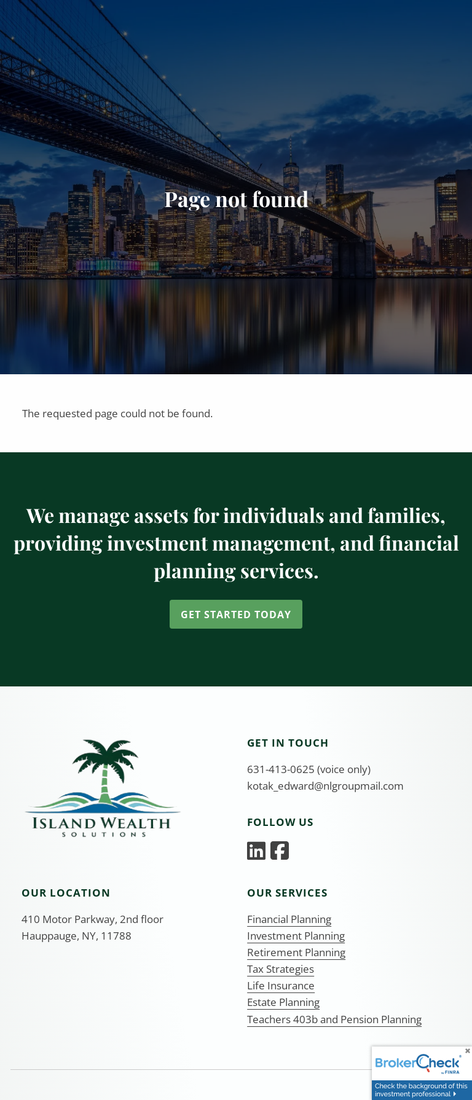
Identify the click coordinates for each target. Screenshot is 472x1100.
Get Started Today (236, 614)
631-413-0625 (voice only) (309, 769)
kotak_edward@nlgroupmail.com (325, 786)
